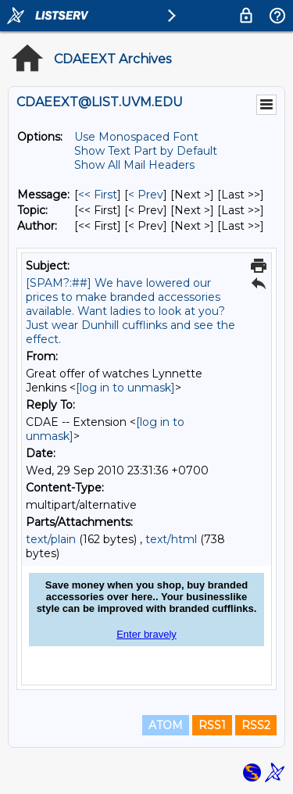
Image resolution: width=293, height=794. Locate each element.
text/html (171, 539)
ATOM (165, 725)
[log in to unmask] (125, 388)
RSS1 (212, 725)
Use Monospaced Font (136, 137)
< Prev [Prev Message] (145, 195)
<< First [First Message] (97, 195)
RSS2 (255, 725)
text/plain (51, 539)
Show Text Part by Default (145, 151)
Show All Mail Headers (134, 165)
